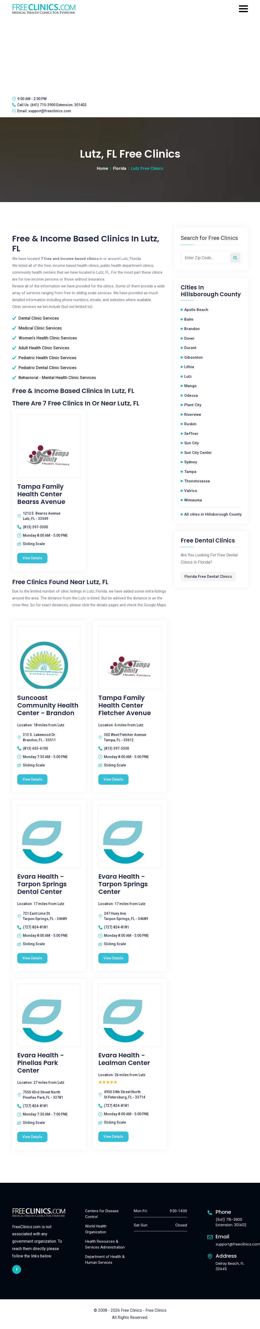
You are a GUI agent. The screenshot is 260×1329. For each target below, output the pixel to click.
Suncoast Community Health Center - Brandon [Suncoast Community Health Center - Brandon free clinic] (48, 705)
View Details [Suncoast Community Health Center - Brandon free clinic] (32, 779)
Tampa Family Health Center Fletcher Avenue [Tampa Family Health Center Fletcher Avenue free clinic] (124, 705)
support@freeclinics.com (49, 111)
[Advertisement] (130, 54)
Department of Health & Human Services (105, 1259)
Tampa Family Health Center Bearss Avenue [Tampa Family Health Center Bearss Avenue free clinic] (41, 494)
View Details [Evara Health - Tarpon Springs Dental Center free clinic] (32, 958)
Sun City (191, 443)
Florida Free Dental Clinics (208, 576)
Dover (189, 338)
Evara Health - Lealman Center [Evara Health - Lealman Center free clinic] (124, 1059)
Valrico (190, 490)
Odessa (191, 395)
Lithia (189, 367)
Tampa (190, 471)
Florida (119, 168)
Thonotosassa (197, 481)
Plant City (192, 405)
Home (102, 168)
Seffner (191, 433)
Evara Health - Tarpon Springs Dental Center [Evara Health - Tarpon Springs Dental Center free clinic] (42, 884)
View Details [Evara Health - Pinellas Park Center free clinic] (32, 1137)
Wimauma (193, 500)
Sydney (190, 462)
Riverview (192, 414)
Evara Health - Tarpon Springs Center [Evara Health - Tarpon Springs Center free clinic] (123, 884)
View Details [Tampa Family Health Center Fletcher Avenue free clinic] (113, 779)
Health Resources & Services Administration (105, 1244)
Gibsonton (193, 357)
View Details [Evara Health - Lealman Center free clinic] (113, 1137)
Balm (188, 319)
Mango (190, 386)
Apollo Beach (196, 309)
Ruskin (190, 424)
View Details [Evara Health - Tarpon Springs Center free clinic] (113, 958)
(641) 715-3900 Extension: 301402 (58, 105)
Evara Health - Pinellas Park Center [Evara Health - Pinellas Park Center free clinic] (40, 1063)
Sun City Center (198, 452)
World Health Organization (95, 1229)
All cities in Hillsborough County (213, 514)
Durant (190, 348)
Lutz (188, 376)
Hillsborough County (211, 294)
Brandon (192, 328)
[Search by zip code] (235, 258)
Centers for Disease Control (102, 1214)
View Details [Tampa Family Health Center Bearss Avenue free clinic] (32, 558)
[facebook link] (16, 1269)
